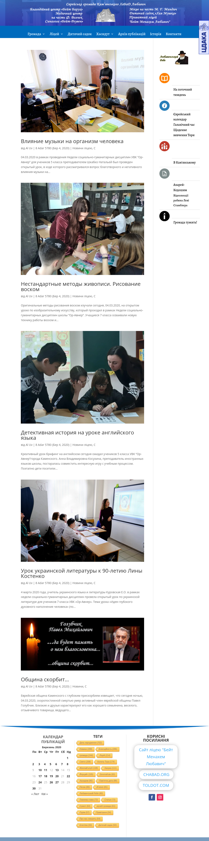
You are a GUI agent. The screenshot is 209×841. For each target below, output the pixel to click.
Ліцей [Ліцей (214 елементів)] (105, 755)
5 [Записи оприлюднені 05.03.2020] (50, 764)
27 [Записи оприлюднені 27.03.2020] (57, 782)
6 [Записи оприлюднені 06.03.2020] (56, 764)
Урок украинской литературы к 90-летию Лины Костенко (81, 573)
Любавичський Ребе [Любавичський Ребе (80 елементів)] (91, 793)
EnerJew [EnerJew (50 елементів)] (86, 825)
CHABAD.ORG (156, 774)
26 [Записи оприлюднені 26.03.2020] (51, 782)
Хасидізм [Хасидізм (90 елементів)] (86, 781)
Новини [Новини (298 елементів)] (86, 749)
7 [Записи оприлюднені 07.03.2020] (62, 764)
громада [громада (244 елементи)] (86, 755)
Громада (34, 34)
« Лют (35, 794)
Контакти (173, 34)
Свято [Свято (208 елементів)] (85, 762)
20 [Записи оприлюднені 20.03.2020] (57, 776)
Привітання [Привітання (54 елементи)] (103, 812)
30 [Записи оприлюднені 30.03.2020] (34, 788)
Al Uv (29, 148)
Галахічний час (184, 124)
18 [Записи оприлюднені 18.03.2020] (45, 776)
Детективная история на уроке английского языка (77, 435)
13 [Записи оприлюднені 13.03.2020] (57, 770)
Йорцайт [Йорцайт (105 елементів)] (86, 774)
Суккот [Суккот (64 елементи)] (85, 806)
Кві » (44, 794)
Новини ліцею (82, 148)
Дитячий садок (80, 34)
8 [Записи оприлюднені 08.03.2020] (67, 764)
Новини (77, 686)
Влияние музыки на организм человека (72, 141)
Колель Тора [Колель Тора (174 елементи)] (106, 762)
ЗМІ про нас (104, 44)
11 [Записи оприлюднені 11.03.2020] (45, 770)
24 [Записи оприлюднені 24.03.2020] (40, 782)
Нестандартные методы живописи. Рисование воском (81, 286)
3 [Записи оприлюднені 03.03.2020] (39, 764)
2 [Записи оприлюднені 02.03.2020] (33, 764)
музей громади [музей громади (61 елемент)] (106, 806)
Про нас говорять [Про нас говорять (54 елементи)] (90, 819)
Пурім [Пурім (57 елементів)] (84, 812)
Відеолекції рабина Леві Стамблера (181, 200)
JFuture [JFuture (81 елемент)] (102, 787)
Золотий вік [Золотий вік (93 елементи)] (107, 774)
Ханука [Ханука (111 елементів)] (110, 768)
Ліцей (54, 34)
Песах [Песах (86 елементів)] (85, 787)
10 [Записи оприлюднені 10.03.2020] (40, 770)
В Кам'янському (184, 162)
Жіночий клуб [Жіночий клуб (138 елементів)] (89, 768)
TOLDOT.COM (156, 785)
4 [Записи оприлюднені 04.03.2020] (45, 764)
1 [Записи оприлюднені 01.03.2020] (67, 758)
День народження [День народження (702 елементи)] (91, 743)
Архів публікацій (132, 34)
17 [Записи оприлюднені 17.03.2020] (40, 776)
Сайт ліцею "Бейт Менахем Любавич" (156, 756)
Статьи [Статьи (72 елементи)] (109, 800)
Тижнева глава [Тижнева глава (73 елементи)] (89, 800)
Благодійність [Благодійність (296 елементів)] (108, 749)
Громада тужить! (185, 222)
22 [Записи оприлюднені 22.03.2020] (68, 776)
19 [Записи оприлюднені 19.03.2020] (51, 776)
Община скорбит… (45, 679)
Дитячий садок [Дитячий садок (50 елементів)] (108, 825)
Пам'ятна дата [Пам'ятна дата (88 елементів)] (108, 781)
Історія (155, 34)
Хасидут (103, 34)
